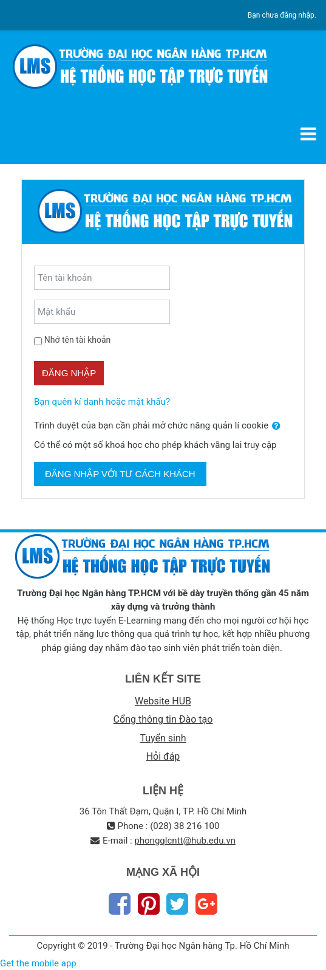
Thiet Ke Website (315, 955)
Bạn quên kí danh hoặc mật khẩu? (102, 401)
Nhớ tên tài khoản (77, 340)
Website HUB (163, 701)
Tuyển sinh (163, 738)
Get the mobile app (38, 963)
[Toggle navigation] (308, 134)
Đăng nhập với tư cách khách (120, 474)
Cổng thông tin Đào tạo (163, 719)
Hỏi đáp (163, 756)
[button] (276, 426)
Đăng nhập (69, 373)
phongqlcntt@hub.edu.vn (185, 840)
